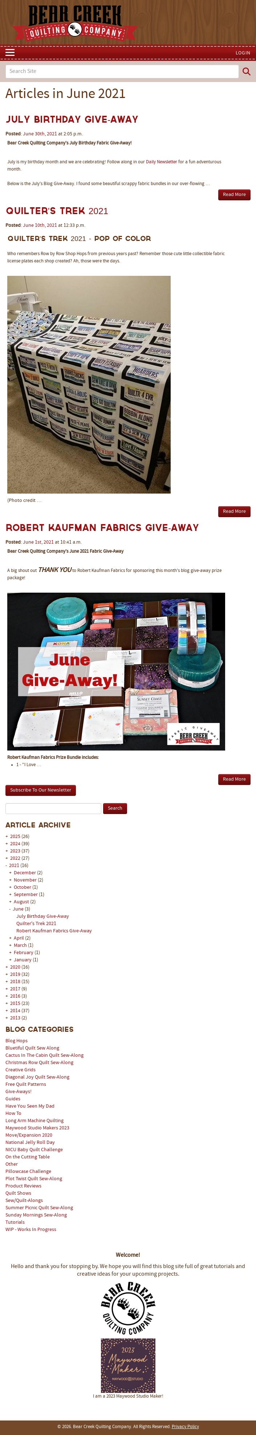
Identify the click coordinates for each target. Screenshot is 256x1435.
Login (243, 53)
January (23, 960)
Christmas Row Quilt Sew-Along (39, 1063)
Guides (12, 1099)
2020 (15, 967)
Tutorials (15, 1222)
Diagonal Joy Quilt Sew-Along (37, 1077)
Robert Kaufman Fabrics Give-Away (54, 931)
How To (13, 1113)
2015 (15, 1003)
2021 (14, 865)
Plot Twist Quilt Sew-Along (33, 1179)
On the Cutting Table (27, 1157)
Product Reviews (23, 1186)
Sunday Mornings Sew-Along (36, 1215)
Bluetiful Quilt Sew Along (32, 1048)
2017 (15, 989)
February (24, 953)
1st (38, 542)
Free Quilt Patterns (25, 1084)
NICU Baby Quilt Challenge (34, 1150)
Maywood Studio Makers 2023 (37, 1128)
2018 (15, 982)
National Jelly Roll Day (30, 1142)
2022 (15, 858)
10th (40, 225)
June (19, 909)
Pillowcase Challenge (28, 1171)
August (22, 902)
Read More (234, 194)
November (26, 880)
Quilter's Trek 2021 (36, 924)
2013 (15, 1018)
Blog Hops (16, 1041)
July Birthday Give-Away (42, 916)
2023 (15, 851)
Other (11, 1164)
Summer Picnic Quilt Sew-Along (39, 1208)
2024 (15, 844)
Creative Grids (20, 1070)
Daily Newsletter (161, 162)
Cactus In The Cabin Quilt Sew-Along (44, 1055)
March (21, 945)
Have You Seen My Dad (29, 1106)
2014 (15, 1011)
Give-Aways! (18, 1092)
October (23, 887)
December (25, 873)
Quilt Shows (18, 1193)
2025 (15, 836)
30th (40, 134)
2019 (15, 974)
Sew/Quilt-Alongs (24, 1200)
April (19, 938)
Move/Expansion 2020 (28, 1135)
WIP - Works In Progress (30, 1229)
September (26, 895)
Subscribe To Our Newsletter (40, 790)
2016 (15, 996)
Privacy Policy (185, 1427)
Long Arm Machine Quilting (34, 1121)
